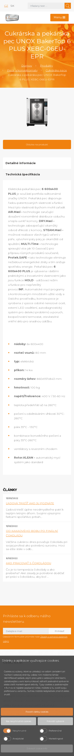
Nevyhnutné (19, 730)
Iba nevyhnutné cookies (18, 721)
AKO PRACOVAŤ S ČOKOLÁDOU (28, 563)
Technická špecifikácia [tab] (23, 174)
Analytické (18, 738)
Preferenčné (55, 730)
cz (6, 6)
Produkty (46, 65)
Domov (26, 65)
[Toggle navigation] (59, 18)
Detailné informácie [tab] (21, 163)
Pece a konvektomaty (22, 70)
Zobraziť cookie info (36, 748)
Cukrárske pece (56, 70)
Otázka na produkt (37, 144)
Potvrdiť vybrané (55, 721)
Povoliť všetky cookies (37, 711)
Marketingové (56, 738)
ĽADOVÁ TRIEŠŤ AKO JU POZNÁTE (30, 503)
